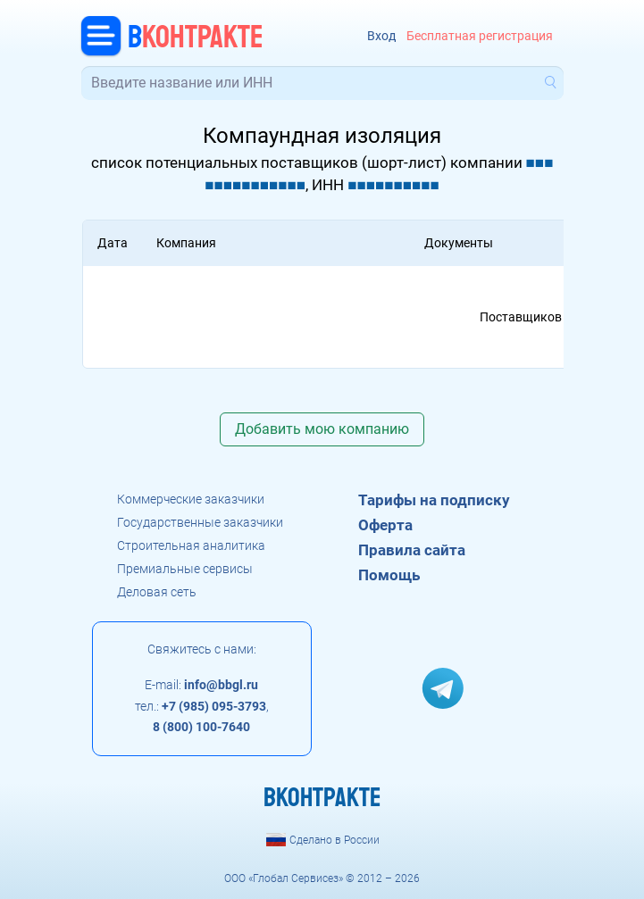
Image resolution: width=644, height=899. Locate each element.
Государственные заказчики (200, 522)
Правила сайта (411, 550)
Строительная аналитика (191, 545)
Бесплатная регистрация (479, 36)
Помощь (389, 575)
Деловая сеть (157, 592)
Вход (381, 36)
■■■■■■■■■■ (393, 185)
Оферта (385, 525)
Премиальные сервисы (185, 569)
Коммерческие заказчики (190, 499)
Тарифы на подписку (434, 500)
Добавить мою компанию (322, 428)
